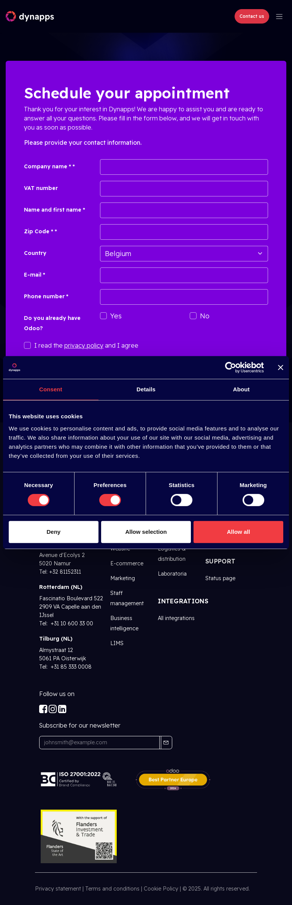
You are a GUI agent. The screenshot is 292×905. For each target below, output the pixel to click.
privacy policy (83, 345)
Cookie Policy (161, 888)
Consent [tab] (50, 389)
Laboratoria (172, 573)
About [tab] (241, 389)
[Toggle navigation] (279, 16)
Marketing (122, 578)
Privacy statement (58, 888)
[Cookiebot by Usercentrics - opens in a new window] (230, 367)
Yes (116, 316)
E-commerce (126, 563)
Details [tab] (146, 389)
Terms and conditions (112, 888)
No (204, 316)
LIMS (117, 643)
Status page (220, 578)
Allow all (238, 531)
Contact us (252, 16)
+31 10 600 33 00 (71, 623)
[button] (165, 742)
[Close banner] (280, 367)
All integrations (176, 618)
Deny (53, 531)
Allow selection (146, 531)
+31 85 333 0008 (70, 666)
